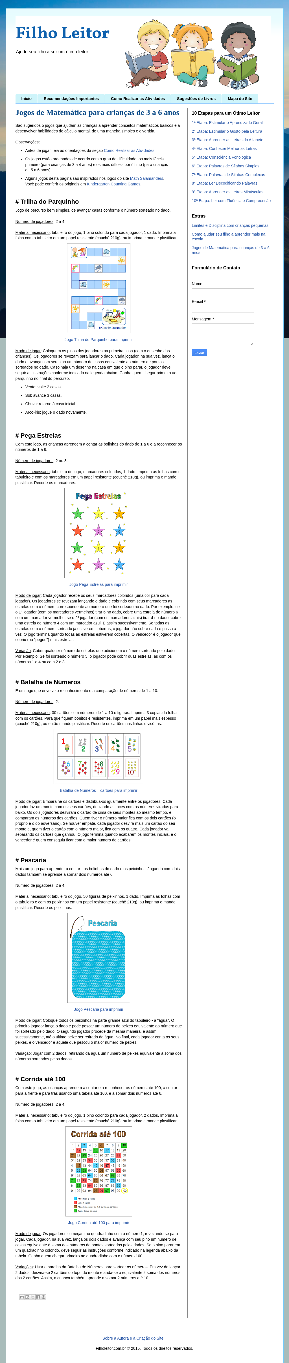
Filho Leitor (63, 34)
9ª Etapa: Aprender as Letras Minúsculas (227, 192)
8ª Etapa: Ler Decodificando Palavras (224, 183)
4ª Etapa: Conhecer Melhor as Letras (224, 148)
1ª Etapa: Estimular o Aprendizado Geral (227, 122)
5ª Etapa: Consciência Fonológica (221, 157)
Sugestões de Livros (196, 98)
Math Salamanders (146, 178)
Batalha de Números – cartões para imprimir (98, 790)
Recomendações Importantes (71, 98)
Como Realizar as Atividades (138, 98)
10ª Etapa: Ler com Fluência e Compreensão (231, 200)
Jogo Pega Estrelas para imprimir (98, 584)
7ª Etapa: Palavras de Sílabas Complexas (228, 174)
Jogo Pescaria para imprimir (98, 1009)
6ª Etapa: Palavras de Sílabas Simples (225, 166)
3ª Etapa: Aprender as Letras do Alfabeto (227, 140)
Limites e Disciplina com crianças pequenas (230, 225)
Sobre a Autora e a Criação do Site (132, 1338)
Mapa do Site (240, 98)
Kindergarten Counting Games (113, 184)
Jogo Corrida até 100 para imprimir (98, 1222)
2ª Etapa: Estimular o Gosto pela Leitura (227, 131)
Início (26, 98)
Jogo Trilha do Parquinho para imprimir (99, 339)
